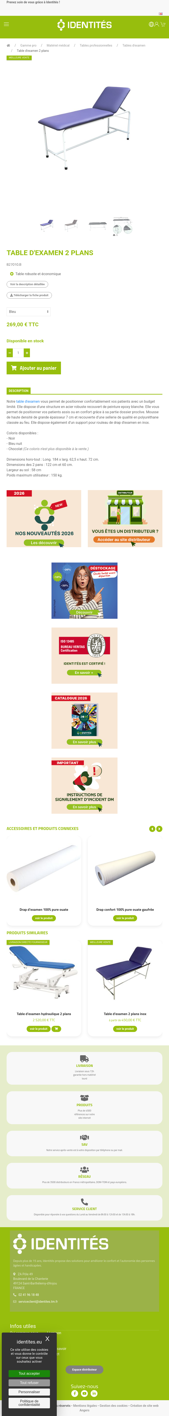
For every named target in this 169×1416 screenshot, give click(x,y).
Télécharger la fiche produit (29, 295)
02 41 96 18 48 (28, 1295)
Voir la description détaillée (27, 284)
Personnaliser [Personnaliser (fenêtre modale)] (29, 1392)
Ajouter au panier (34, 368)
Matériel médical (58, 45)
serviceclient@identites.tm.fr (38, 1301)
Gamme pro (28, 45)
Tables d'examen (134, 45)
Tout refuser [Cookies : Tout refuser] (29, 1383)
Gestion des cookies (114, 1405)
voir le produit (44, 918)
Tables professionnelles (96, 45)
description (18, 391)
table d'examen (28, 401)
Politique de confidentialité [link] (29, 1403)
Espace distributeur (84, 1369)
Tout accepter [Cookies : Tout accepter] (29, 1373)
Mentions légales (85, 1405)
